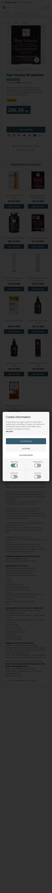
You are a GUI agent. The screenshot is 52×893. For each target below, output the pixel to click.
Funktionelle (14, 475)
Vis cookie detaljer (26, 455)
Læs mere (9, 431)
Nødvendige (14, 464)
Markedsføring (37, 464)
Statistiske (37, 475)
